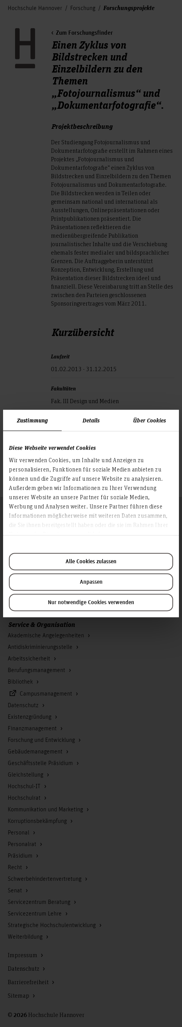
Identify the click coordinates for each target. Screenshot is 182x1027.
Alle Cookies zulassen (91, 562)
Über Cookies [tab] (149, 420)
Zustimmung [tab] (32, 420)
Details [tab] (91, 420)
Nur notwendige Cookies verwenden (91, 603)
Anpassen (91, 582)
